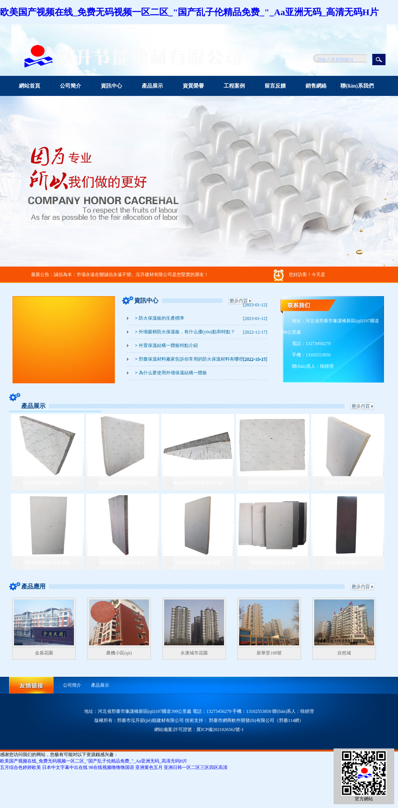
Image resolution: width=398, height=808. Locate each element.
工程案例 (234, 86)
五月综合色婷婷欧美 (20, 767)
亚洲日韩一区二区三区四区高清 (195, 767)
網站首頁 (29, 86)
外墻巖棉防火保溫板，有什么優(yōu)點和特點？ (185, 331)
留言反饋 (275, 86)
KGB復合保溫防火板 (347, 562)
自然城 (344, 653)
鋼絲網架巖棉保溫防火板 (48, 483)
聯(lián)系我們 (357, 86)
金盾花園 (44, 653)
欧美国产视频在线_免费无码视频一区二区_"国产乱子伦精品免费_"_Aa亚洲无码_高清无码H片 (189, 12)
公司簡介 (70, 86)
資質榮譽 (193, 86)
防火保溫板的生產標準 (159, 318)
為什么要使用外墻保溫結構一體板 (171, 372)
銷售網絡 (316, 86)
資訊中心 (111, 86)
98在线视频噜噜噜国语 (111, 767)
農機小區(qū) (119, 653)
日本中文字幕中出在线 (65, 767)
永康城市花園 (194, 653)
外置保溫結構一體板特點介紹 (166, 345)
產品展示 (152, 86)
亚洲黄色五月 (149, 767)
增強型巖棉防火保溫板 (348, 483)
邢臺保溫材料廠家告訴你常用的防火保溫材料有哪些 (189, 359)
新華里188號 (269, 653)
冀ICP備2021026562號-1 (220, 729)
